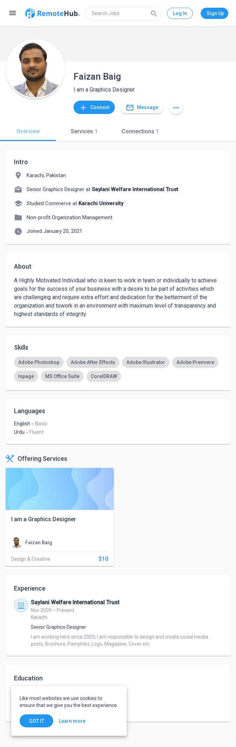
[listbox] (118, 369)
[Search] (154, 13)
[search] (123, 13)
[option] (39, 362)
